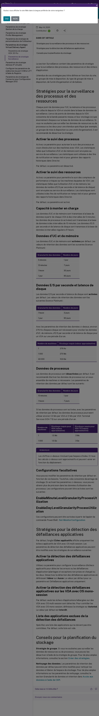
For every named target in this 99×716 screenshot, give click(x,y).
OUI (7, 18)
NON (15, 18)
